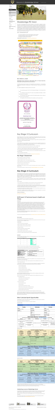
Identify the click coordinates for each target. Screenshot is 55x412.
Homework (22, 405)
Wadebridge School (27, 2)
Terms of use (12, 408)
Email (42, 405)
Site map (10, 408)
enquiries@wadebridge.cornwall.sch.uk (18, 410)
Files (32, 405)
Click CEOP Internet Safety (11, 406)
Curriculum (10, 9)
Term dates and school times (12, 26)
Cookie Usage (19, 408)
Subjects (10, 12)
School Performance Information (12, 21)
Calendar (10, 6)
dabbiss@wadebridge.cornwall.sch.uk (30, 397)
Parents (10, 18)
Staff (10, 23)
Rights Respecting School (12, 15)
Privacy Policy (15, 408)
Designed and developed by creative (41, 408)
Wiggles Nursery (11, 28)
